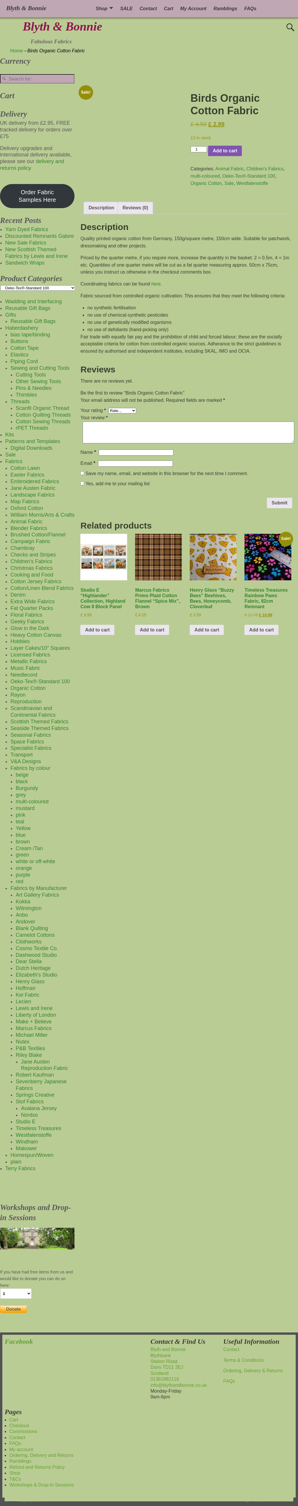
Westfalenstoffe (252, 183)
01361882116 (164, 1379)
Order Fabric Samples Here (37, 196)
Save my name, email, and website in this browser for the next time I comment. (167, 473)
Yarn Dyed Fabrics (26, 229)
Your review (94, 417)
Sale (229, 183)
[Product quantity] (199, 149)
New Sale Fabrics (25, 243)
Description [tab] (101, 207)
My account (21, 1449)
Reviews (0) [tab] (135, 207)
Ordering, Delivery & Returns (253, 1370)
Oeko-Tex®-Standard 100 (248, 176)
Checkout (19, 1425)
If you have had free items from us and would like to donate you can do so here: (36, 1279)
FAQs (250, 8)
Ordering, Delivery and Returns (41, 1455)
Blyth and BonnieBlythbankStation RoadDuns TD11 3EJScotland (168, 1361)
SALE (126, 8)
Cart (168, 8)
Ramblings (225, 8)
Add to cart (225, 150)
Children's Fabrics (265, 168)
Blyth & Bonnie (62, 26)
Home (16, 50)
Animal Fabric (229, 168)
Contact (148, 8)
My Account (193, 8)
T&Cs (15, 1479)
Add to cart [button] (97, 629)
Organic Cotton (206, 183)
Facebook (19, 1341)
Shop (101, 8)
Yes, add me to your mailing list (115, 483)
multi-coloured (205, 176)
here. (156, 283)
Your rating (93, 410)
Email (88, 463)
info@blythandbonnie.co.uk (178, 1385)
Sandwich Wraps (25, 263)
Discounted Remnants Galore (39, 236)
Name (88, 452)
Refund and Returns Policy (37, 1467)
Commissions (23, 1431)
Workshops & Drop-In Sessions (41, 1484)
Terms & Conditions (243, 1360)
